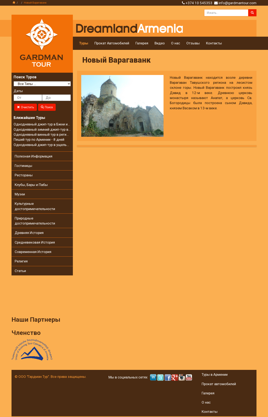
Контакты (214, 43)
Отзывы (193, 43)
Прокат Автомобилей (111, 43)
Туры (83, 43)
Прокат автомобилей (219, 384)
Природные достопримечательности (35, 220)
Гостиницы (23, 166)
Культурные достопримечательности (35, 206)
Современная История (33, 252)
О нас (175, 43)
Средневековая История (35, 242)
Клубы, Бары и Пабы (31, 185)
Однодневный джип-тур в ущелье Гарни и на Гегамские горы (63, 145)
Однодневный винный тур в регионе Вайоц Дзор (53, 134)
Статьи (20, 271)
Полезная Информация (33, 156)
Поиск (47, 107)
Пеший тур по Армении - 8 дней (39, 139)
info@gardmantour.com (237, 3)
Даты (18, 91)
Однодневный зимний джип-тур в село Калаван (52, 129)
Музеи (20, 194)
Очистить (25, 107)
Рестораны (24, 175)
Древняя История (29, 233)
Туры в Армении (215, 374)
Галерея (141, 43)
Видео (160, 43)
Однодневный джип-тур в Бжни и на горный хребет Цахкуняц (63, 124)
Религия (21, 261)
